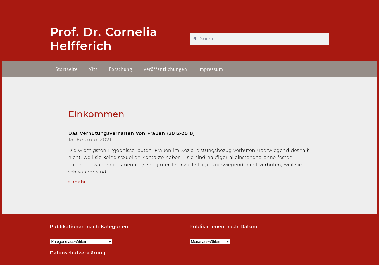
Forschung (120, 69)
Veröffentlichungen (165, 69)
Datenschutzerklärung (78, 252)
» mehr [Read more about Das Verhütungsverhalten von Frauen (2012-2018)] (77, 181)
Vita (93, 69)
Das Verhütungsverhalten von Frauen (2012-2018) (131, 133)
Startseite (67, 69)
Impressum (210, 69)
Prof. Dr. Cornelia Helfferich (104, 39)
